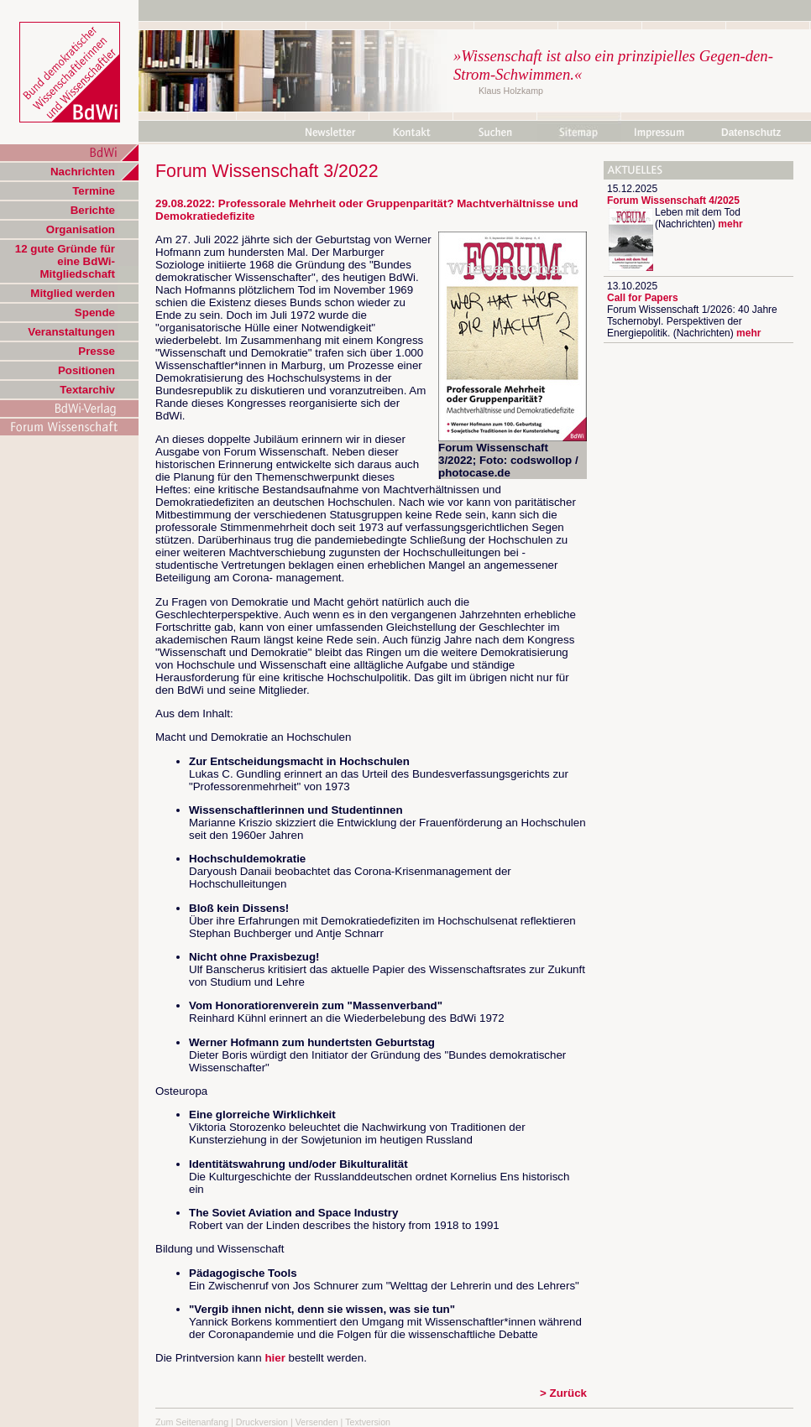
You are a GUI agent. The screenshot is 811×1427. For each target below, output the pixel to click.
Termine (93, 191)
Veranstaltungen (71, 332)
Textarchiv (87, 389)
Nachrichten (82, 171)
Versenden (317, 1422)
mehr (730, 224)
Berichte (93, 210)
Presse (96, 351)
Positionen (86, 370)
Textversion (367, 1422)
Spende (95, 312)
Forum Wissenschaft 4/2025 (673, 200)
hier (274, 1357)
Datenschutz (751, 132)
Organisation (80, 229)
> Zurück (563, 1393)
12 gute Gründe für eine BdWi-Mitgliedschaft (65, 261)
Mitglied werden (72, 293)
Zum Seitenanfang (191, 1422)
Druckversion (262, 1422)
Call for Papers (642, 298)
